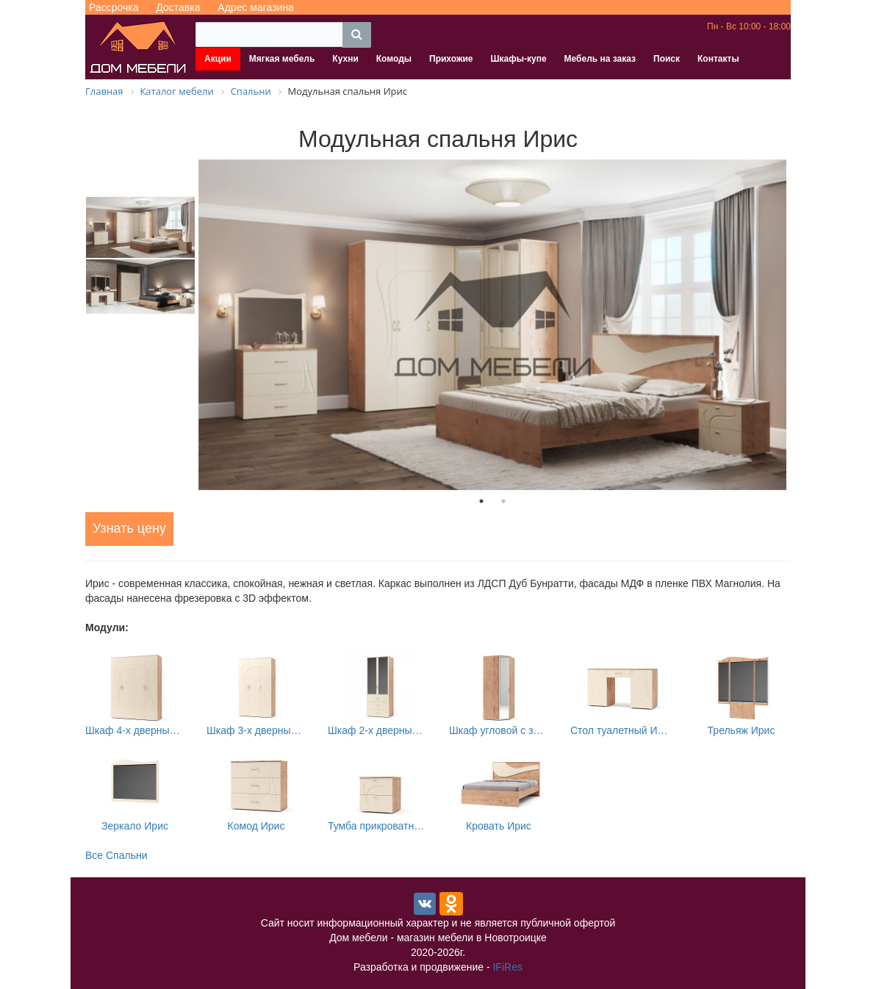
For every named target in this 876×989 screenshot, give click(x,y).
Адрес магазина (256, 7)
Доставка (178, 7)
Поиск (666, 59)
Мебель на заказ (600, 59)
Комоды (394, 59)
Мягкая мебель (282, 59)
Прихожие (451, 59)
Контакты (718, 59)
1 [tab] (481, 501)
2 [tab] (503, 501)
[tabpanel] (492, 324)
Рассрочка (113, 7)
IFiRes (507, 967)
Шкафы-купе (518, 59)
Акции (217, 59)
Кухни (345, 59)
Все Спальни (116, 855)
